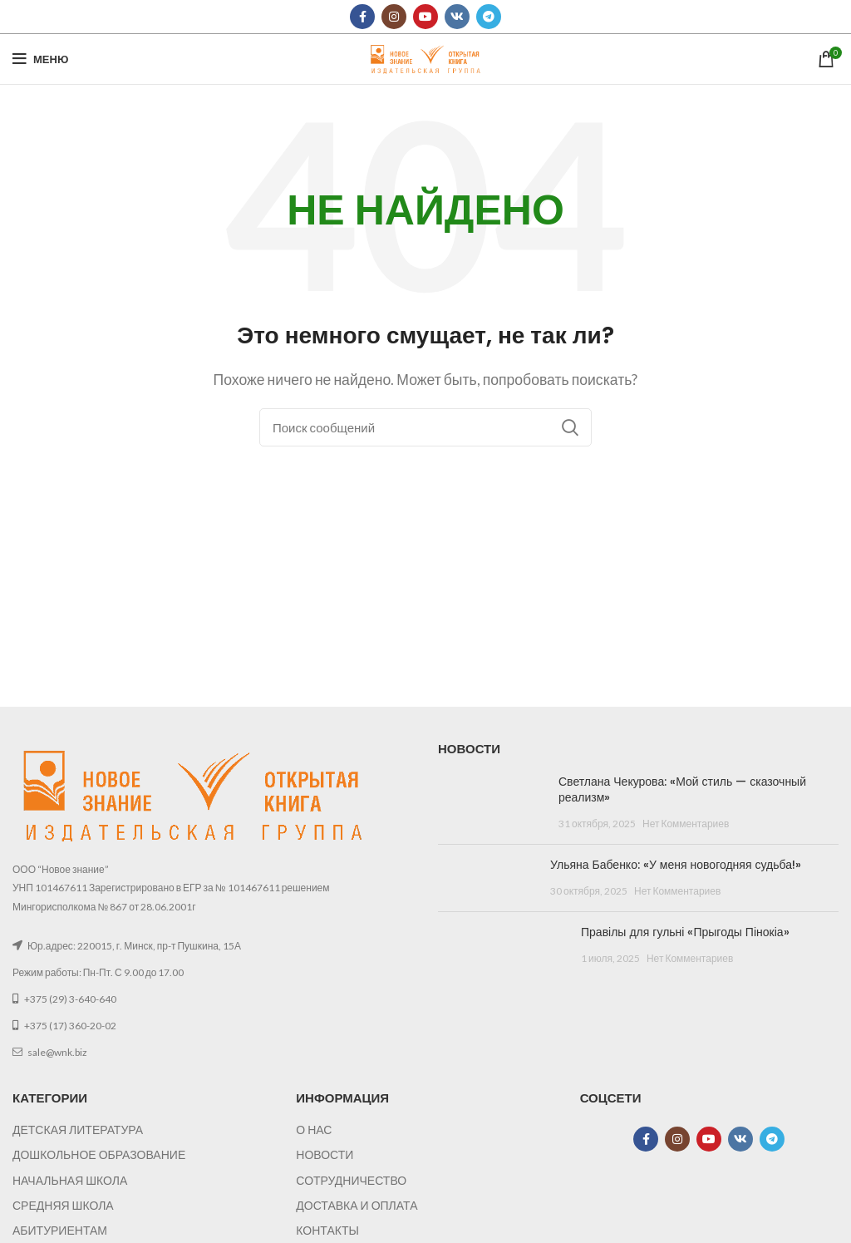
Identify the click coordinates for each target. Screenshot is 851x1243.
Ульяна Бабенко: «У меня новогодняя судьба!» (675, 864)
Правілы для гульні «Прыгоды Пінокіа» (685, 932)
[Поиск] (425, 427)
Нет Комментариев (685, 823)
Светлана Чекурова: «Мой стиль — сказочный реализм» (682, 789)
